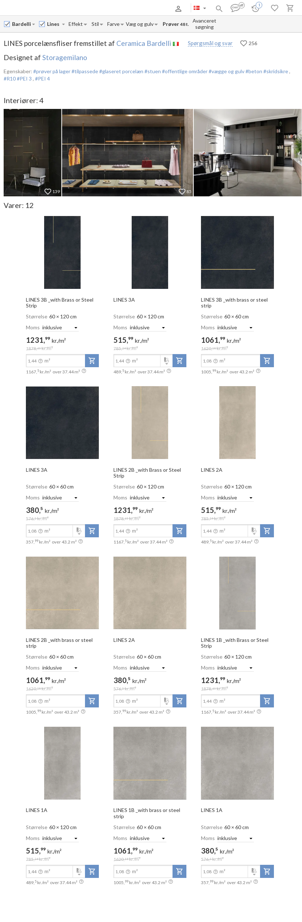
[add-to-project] (92, 360)
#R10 (10, 78)
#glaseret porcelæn (120, 71)
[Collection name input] (54, 24)
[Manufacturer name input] (21, 24)
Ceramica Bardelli (143, 43)
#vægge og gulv (226, 71)
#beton (253, 71)
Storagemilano (64, 57)
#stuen (152, 71)
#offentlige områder (184, 71)
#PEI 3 (25, 78)
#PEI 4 (42, 78)
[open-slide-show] (62, 252)
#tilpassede (84, 71)
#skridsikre (275, 71)
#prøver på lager (51, 71)
